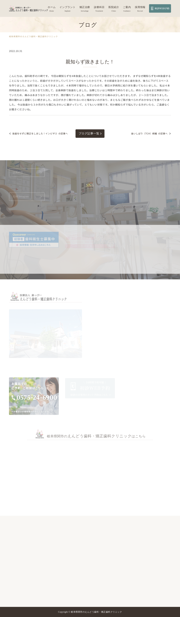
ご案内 (127, 7)
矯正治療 (84, 7)
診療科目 (99, 7)
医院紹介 (113, 7)
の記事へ (40, 133)
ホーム (52, 7)
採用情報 (140, 7)
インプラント (67, 7)
